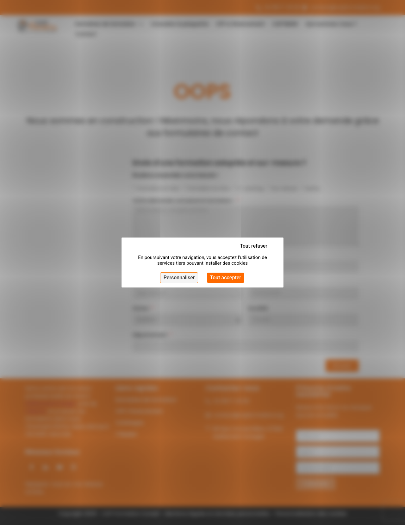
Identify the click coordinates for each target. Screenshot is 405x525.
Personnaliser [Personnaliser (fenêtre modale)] (179, 278)
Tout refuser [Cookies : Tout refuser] (253, 246)
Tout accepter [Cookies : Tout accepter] (225, 278)
